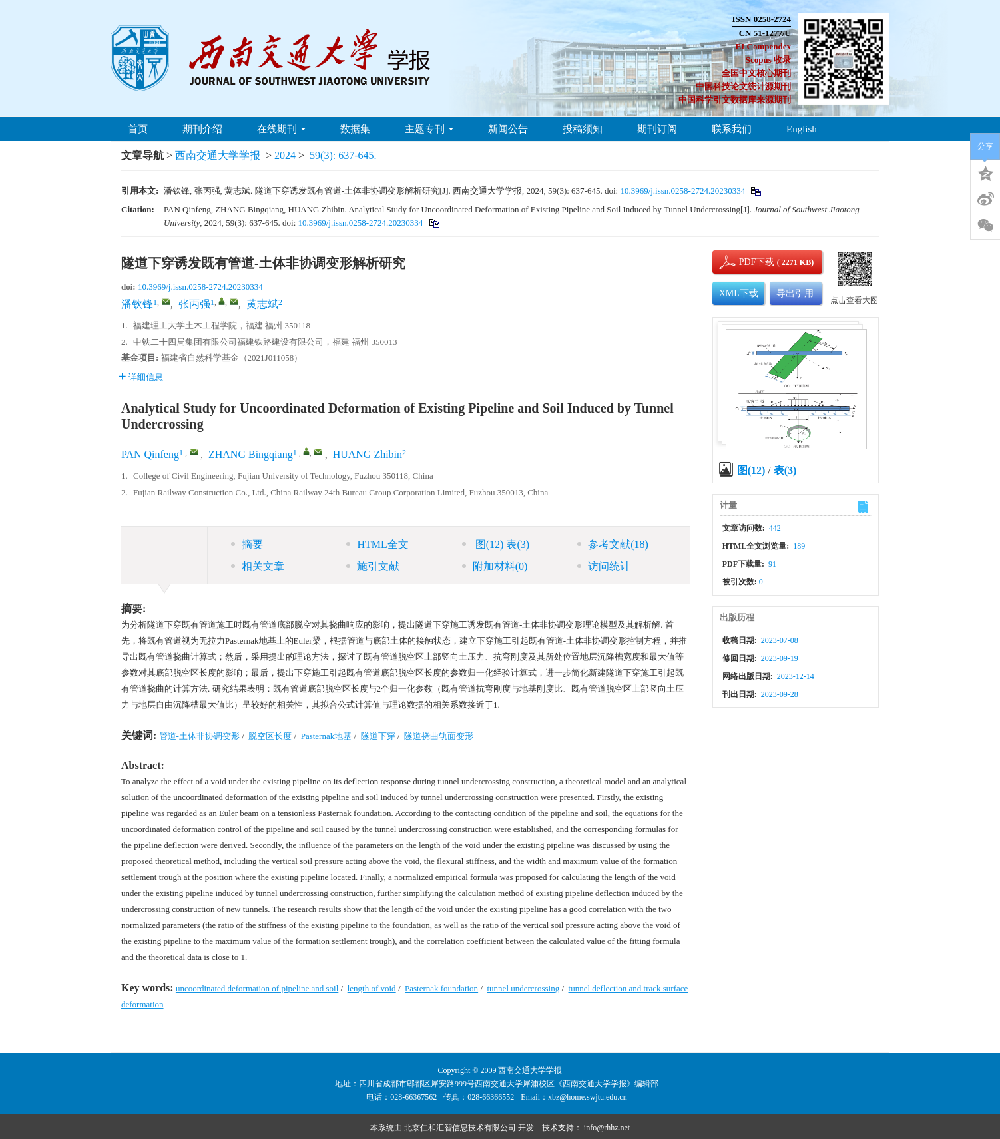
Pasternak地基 (326, 736)
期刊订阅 (657, 129)
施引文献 (372, 566)
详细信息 (141, 377)
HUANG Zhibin (367, 454)
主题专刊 (429, 129)
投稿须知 (583, 129)
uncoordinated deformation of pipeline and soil (257, 988)
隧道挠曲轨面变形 (438, 736)
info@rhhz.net (607, 1127)
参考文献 (612, 544)
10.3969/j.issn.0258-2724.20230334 (682, 191)
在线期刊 (281, 129)
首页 (138, 129)
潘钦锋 (137, 304)
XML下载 (738, 293)
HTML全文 (377, 544)
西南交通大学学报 (217, 155)
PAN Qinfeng (150, 454)
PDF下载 (745, 262)
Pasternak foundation (441, 988)
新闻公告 (508, 129)
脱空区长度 (270, 736)
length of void (372, 988)
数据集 (355, 129)
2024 (285, 155)
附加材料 (495, 566)
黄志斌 (262, 304)
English (801, 129)
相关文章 (257, 566)
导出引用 (795, 293)
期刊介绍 (202, 129)
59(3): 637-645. (343, 155)
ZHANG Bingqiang (250, 454)
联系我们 (732, 129)
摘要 (247, 544)
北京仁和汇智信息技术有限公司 (460, 1127)
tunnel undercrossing (523, 988)
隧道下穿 (378, 736)
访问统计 (603, 566)
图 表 (495, 544)
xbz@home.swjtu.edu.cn (587, 1097)
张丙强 (194, 304)
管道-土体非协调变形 (199, 736)
